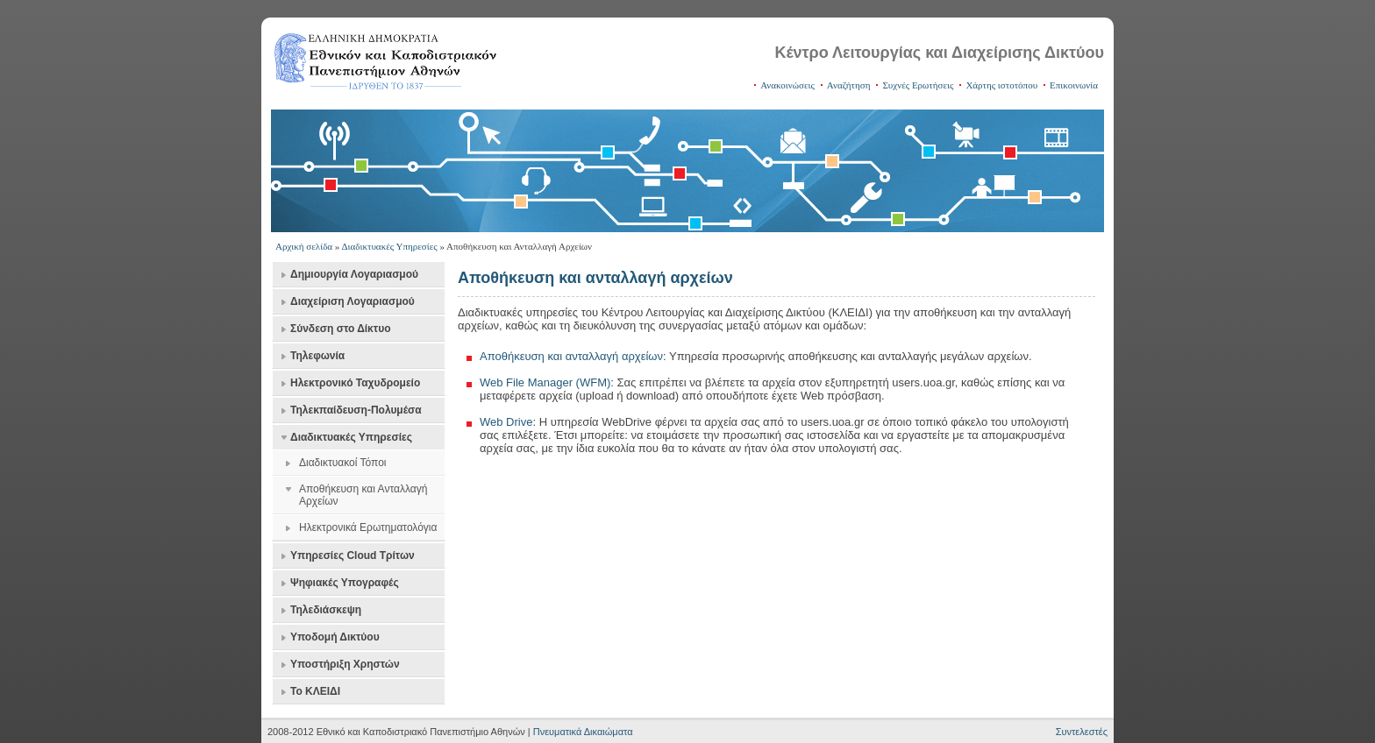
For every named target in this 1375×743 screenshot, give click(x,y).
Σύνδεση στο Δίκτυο (340, 328)
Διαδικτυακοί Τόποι (342, 462)
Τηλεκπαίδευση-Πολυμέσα (356, 410)
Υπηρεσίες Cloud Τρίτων (352, 555)
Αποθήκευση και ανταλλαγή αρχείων (571, 356)
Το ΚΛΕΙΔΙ (315, 691)
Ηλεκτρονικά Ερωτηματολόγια (368, 527)
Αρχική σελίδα (303, 246)
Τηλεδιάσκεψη (325, 610)
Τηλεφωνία (317, 356)
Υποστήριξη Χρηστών (345, 664)
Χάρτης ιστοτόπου (1001, 85)
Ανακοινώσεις (787, 85)
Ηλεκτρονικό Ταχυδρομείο (355, 383)
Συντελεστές (1082, 731)
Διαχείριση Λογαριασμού (352, 301)
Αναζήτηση (849, 85)
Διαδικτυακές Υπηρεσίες (390, 246)
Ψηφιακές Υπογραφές (344, 583)
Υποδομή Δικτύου (335, 637)
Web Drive (506, 421)
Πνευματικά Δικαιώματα (583, 731)
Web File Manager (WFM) (545, 382)
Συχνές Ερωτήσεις (917, 85)
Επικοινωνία (1074, 85)
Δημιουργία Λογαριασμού (354, 274)
